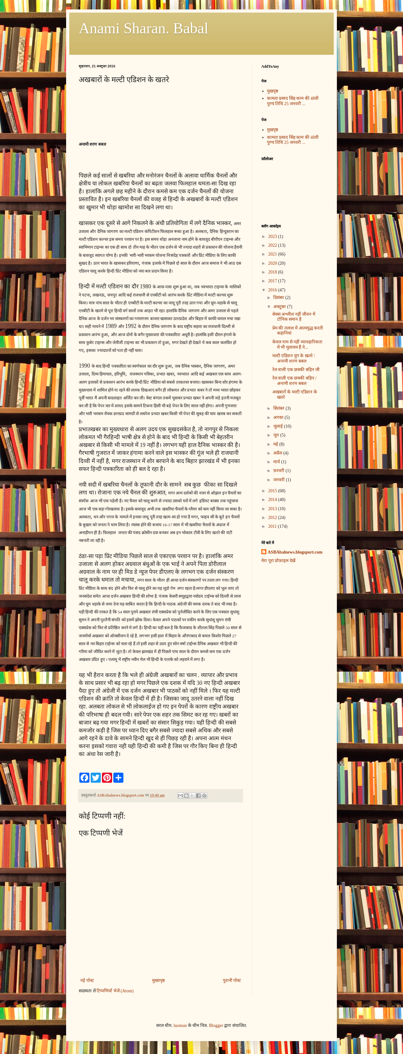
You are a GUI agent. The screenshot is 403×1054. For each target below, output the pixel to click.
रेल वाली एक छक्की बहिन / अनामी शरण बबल (294, 381)
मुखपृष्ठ (272, 91)
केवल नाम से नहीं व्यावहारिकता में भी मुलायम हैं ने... (297, 345)
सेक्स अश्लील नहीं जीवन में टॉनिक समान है (293, 317)
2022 (273, 245)
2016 (273, 290)
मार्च (277, 461)
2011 (273, 526)
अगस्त (279, 417)
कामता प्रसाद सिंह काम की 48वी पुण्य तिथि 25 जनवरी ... (293, 101)
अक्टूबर (280, 306)
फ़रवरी (279, 470)
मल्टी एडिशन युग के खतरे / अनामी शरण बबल (293, 358)
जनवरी (279, 479)
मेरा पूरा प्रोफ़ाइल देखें (278, 560)
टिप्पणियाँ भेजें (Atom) (115, 991)
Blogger (216, 1025)
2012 (273, 517)
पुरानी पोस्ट (232, 980)
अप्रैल (278, 453)
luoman (180, 1025)
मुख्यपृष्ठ (158, 980)
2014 (273, 499)
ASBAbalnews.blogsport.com (295, 552)
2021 (273, 254)
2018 (273, 272)
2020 (273, 263)
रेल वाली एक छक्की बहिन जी (296, 369)
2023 (273, 236)
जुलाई (278, 426)
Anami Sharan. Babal (143, 28)
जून (276, 435)
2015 (273, 490)
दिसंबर (279, 297)
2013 (273, 508)
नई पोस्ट (87, 980)
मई (276, 444)
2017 (273, 281)
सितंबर (279, 408)
